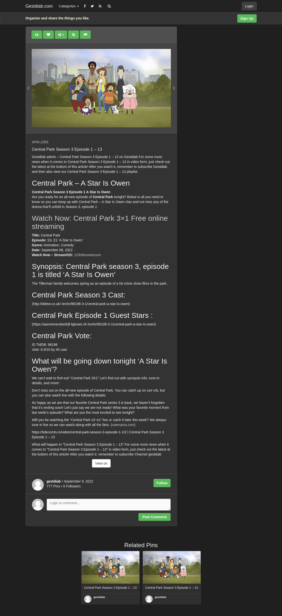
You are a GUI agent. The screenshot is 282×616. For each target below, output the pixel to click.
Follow (162, 483)
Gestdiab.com (39, 6)
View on (101, 463)
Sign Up (246, 18)
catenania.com (123, 425)
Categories (69, 6)
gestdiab (99, 597)
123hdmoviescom (87, 255)
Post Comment (154, 517)
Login (249, 6)
